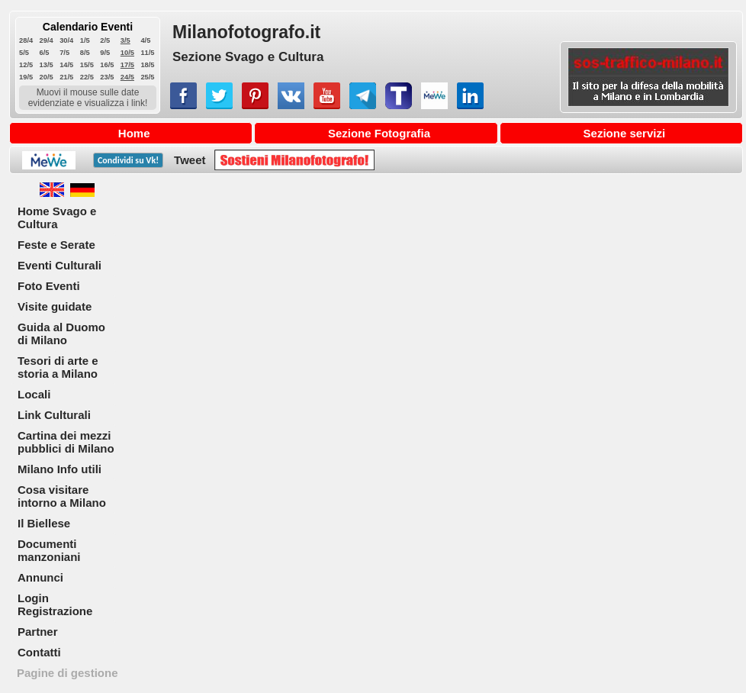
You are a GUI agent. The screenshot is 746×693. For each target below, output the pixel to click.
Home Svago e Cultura (57, 217)
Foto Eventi (49, 285)
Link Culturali (54, 414)
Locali (34, 394)
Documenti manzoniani (49, 550)
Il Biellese (44, 523)
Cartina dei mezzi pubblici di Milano (66, 442)
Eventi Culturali (59, 265)
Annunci (40, 577)
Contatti (39, 652)
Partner (38, 631)
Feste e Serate (56, 244)
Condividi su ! (128, 160)
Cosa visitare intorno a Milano (62, 496)
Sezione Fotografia (379, 133)
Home (134, 133)
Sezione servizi (625, 133)
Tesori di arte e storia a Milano (58, 367)
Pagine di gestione (67, 672)
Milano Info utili (59, 469)
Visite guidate (55, 306)
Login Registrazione (55, 604)
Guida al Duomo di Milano (61, 333)
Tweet (189, 159)
